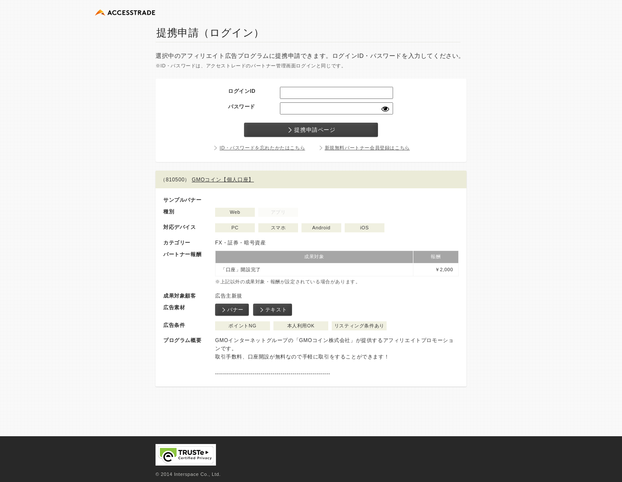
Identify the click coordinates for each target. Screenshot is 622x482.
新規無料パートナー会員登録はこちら (367, 147)
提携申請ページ (310, 130)
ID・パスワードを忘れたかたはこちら (262, 147)
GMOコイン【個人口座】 (223, 180)
